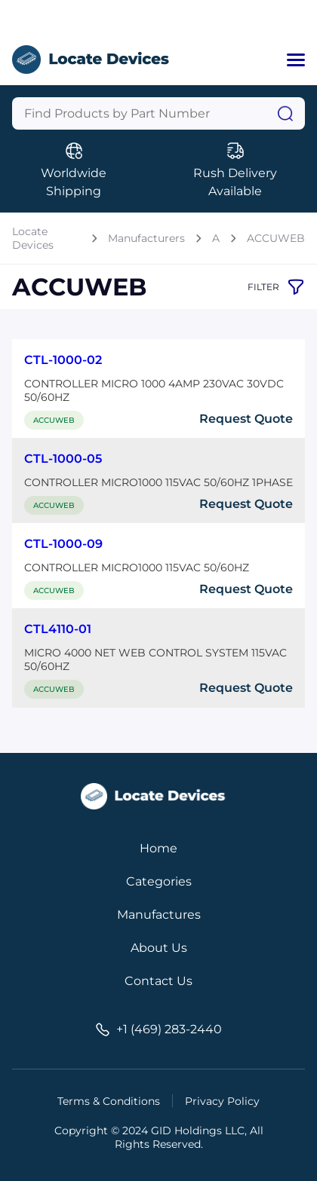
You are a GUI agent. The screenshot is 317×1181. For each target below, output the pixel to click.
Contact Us (158, 981)
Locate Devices (33, 238)
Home (158, 848)
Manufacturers (146, 238)
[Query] (158, 113)
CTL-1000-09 (63, 544)
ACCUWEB (276, 238)
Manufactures (159, 914)
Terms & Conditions (108, 1101)
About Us (159, 948)
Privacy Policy (222, 1101)
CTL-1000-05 (63, 458)
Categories (159, 881)
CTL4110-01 (57, 629)
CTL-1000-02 (63, 360)
